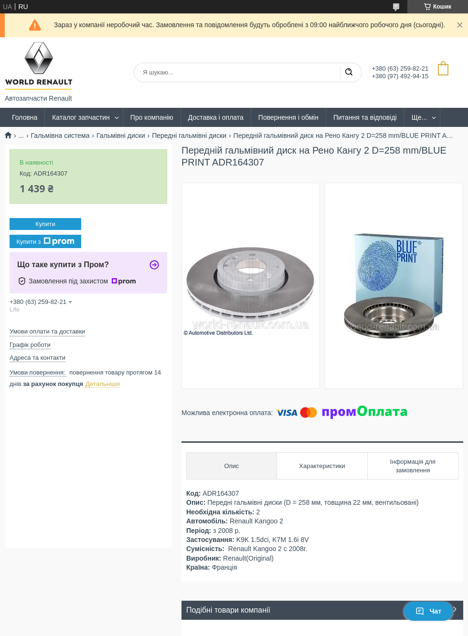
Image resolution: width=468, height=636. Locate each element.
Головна (24, 117)
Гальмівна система (60, 135)
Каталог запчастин (81, 117)
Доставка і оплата (216, 117)
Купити (45, 224)
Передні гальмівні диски (189, 135)
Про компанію (151, 117)
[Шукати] (348, 72)
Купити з (45, 241)
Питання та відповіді (365, 117)
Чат (428, 611)
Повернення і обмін (288, 117)
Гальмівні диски (120, 135)
